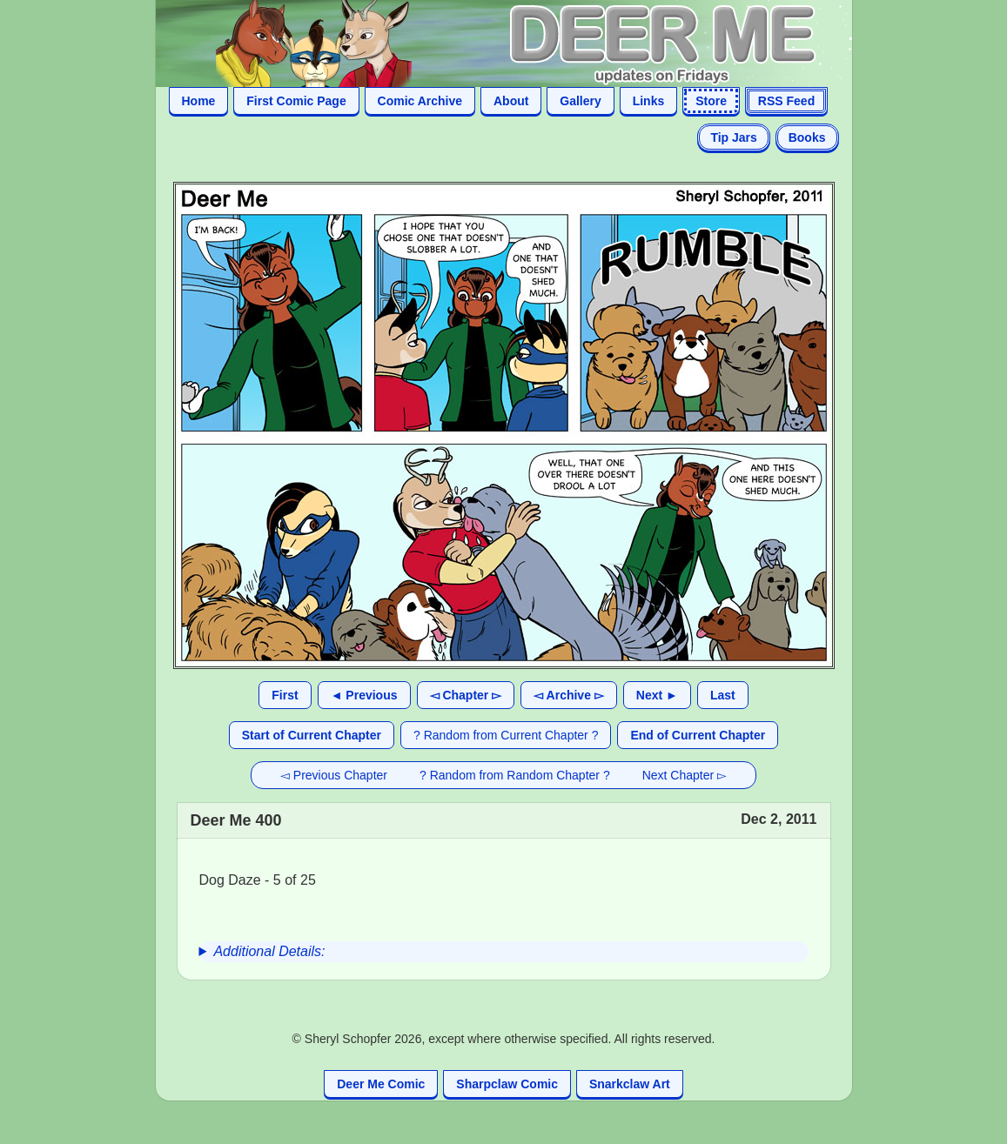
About (510, 101)
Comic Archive (420, 101)
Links (649, 101)
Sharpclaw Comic (507, 1084)
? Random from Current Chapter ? (505, 735)
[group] (504, 951)
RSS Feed (786, 101)
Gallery (580, 101)
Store (711, 101)
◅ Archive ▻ (569, 695)
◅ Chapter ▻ (466, 695)
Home (199, 101)
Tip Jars (733, 137)
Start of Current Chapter (311, 735)
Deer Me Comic (381, 1084)
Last (722, 695)
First (285, 695)
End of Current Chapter (697, 735)
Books (807, 137)
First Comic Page (296, 101)
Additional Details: (269, 951)
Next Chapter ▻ (684, 775)
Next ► (657, 695)
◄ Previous (364, 695)
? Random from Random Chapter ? (515, 775)
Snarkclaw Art (629, 1084)
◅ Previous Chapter (333, 775)
